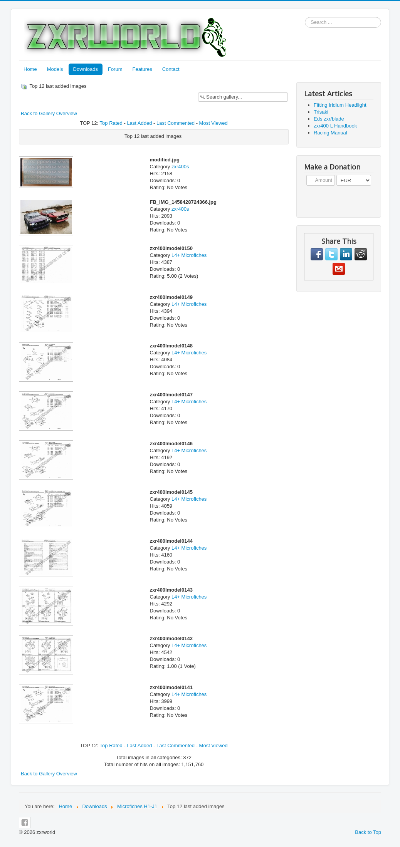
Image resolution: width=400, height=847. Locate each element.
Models (55, 69)
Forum (115, 69)
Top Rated (111, 123)
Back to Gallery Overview (49, 113)
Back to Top (368, 832)
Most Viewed (213, 123)
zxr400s (180, 166)
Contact (171, 69)
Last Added (139, 123)
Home (30, 69)
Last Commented (175, 123)
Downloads (85, 69)
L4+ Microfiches (189, 255)
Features (142, 69)
